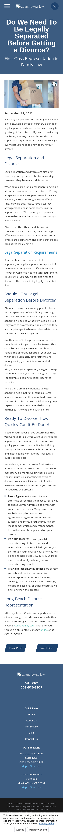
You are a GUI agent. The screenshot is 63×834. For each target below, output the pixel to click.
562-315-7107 (31, 687)
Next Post (47, 648)
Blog (31, 732)
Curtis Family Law (24, 625)
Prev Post (15, 648)
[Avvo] (35, 696)
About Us (31, 720)
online (44, 629)
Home (31, 714)
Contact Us (31, 738)
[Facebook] (27, 696)
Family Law (31, 726)
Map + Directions (31, 766)
